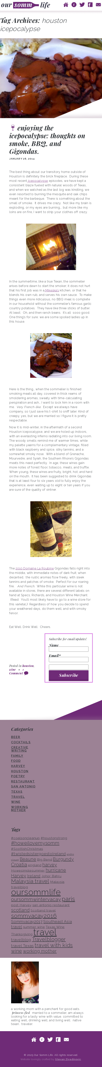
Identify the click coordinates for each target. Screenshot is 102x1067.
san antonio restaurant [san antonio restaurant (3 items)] (51, 905)
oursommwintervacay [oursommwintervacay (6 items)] (36, 899)
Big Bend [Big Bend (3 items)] (44, 859)
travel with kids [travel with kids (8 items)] (54, 945)
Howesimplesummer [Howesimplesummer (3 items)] (28, 870)
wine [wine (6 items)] (16, 951)
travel (18, 797)
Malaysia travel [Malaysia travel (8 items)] (30, 881)
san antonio (23, 786)
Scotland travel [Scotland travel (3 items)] (43, 910)
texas (17, 791)
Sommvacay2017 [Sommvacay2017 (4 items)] (26, 921)
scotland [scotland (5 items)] (20, 909)
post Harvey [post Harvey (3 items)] (21, 905)
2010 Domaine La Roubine (35, 568)
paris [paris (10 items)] (68, 898)
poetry (18, 776)
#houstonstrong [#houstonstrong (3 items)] (54, 838)
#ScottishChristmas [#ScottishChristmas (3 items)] (27, 849)
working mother (19, 808)
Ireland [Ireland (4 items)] (34, 875)
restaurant (23, 781)
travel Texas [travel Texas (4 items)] (22, 945)
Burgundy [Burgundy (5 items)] (63, 859)
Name (68, 648)
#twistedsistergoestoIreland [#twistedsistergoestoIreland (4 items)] (38, 853)
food (16, 761)
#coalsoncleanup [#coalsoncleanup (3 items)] (25, 838)
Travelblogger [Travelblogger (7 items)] (49, 939)
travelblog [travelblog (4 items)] (21, 939)
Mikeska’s (52, 290)
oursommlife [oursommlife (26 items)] (36, 892)
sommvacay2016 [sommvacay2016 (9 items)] (34, 915)
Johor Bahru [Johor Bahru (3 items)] (51, 876)
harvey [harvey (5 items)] (49, 864)
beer (15, 737)
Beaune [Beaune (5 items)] (28, 859)
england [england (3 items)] (34, 865)
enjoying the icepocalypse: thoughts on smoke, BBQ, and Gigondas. (47, 139)
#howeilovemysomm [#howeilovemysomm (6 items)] (35, 843)
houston (28, 666)
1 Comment (16, 671)
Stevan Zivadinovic (68, 1059)
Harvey (18, 766)
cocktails (21, 742)
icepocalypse (37, 181)
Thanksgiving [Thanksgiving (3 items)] (22, 934)
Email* (68, 658)
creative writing (19, 749)
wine (12, 669)
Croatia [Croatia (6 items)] (19, 864)
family (17, 756)
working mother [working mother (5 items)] (40, 951)
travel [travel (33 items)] (45, 932)
